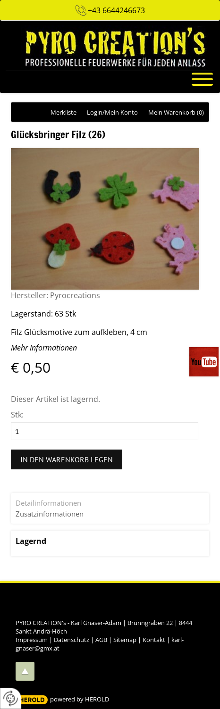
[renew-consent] (10, 698)
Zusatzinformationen (50, 513)
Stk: (17, 414)
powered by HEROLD (79, 699)
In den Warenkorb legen (66, 459)
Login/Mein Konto (112, 112)
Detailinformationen (48, 503)
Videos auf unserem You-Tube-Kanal (204, 361)
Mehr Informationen (44, 347)
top (25, 671)
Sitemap (124, 639)
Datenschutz (71, 639)
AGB (101, 639)
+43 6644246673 (116, 10)
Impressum (32, 639)
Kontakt (154, 639)
